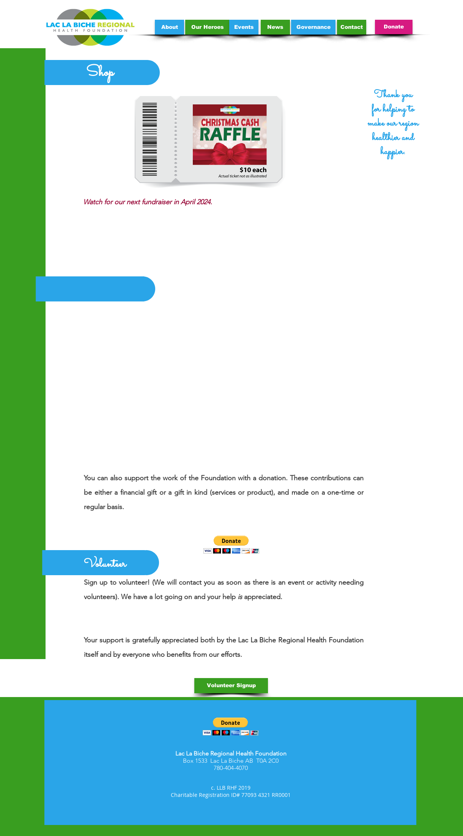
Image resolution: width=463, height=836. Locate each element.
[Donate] (394, 27)
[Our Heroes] (207, 27)
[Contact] (351, 27)
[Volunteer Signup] (231, 685)
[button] (231, 545)
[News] (275, 27)
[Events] (243, 27)
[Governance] (313, 27)
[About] (169, 27)
